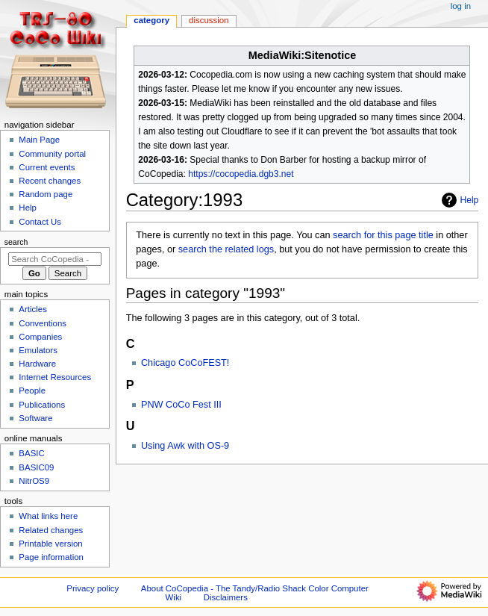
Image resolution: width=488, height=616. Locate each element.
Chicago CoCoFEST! (185, 363)
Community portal (52, 153)
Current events (47, 167)
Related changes (51, 530)
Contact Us (40, 221)
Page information (51, 557)
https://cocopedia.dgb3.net (240, 174)
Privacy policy (92, 588)
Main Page (39, 139)
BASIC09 (36, 467)
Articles (33, 309)
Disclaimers (226, 597)
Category (151, 20)
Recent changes (50, 180)
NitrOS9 (34, 480)
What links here (48, 515)
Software (35, 418)
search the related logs (226, 249)
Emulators (38, 350)
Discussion (208, 20)
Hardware (37, 363)
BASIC (31, 453)
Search (16, 241)
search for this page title (383, 235)
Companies (40, 336)
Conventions (42, 323)
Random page (45, 194)
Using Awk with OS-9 (185, 446)
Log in (461, 5)
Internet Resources (55, 377)
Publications (42, 404)
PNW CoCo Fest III (181, 404)
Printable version (50, 543)
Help (458, 200)
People (32, 390)
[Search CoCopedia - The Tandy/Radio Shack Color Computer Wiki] (54, 259)
